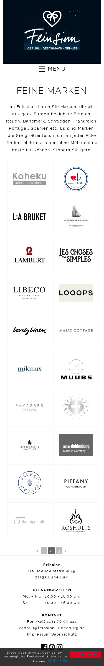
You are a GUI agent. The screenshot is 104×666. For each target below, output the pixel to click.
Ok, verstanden (85, 654)
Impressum (38, 634)
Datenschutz (64, 634)
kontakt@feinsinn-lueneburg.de (52, 628)
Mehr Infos (59, 661)
